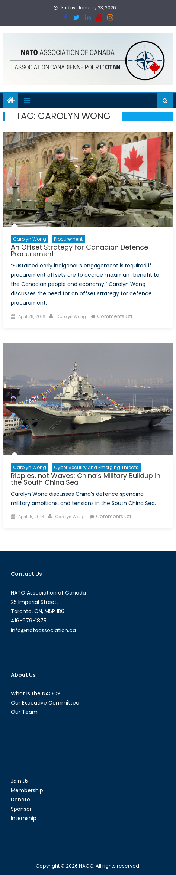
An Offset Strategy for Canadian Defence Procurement (79, 250)
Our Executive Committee (45, 702)
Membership (27, 790)
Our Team (24, 712)
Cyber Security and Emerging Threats (96, 467)
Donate (20, 799)
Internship (23, 818)
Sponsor (21, 809)
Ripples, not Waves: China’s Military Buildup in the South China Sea (85, 479)
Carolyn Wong (29, 239)
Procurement (68, 239)
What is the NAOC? (35, 693)
